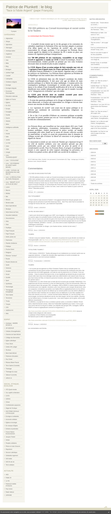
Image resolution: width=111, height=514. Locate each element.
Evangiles (9, 112)
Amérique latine (10, 51)
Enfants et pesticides (12, 429)
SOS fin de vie (10, 462)
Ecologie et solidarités (12, 416)
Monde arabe (10, 202)
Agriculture (9, 44)
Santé (7, 265)
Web (7, 313)
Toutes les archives (96, 183)
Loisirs (8, 187)
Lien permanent (51, 159)
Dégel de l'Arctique (11, 408)
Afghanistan (9, 38)
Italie (7, 136)
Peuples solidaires (11, 443)
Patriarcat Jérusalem (12, 356)
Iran (7, 130)
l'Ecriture (8, 350)
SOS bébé (9, 458)
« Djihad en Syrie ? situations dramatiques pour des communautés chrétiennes (52, 19)
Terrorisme (9, 298)
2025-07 (93, 180)
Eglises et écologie (11, 422)
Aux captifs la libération (13, 392)
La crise (8, 143)
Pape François (10, 231)
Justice (8, 140)
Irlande (8, 133)
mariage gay (74, 159)
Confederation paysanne (13, 405)
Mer (7, 196)
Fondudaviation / (96, 91)
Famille (8, 115)
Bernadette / (94, 131)
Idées (7, 124)
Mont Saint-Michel (11, 206)
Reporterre (9, 449)
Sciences (8, 268)
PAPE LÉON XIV (11, 237)
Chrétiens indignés (11, 82)
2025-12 (93, 165)
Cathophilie (9, 79)
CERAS (8, 399)
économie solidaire (11, 419)
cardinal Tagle (10, 72)
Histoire (8, 121)
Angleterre (9, 54)
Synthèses (9, 283)
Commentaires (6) (62, 159)
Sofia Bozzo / (95, 104)
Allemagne (9, 47)
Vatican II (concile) (11, 375)
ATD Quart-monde (11, 389)
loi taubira (81, 159)
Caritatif (8, 75)
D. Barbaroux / (95, 116)
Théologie (9, 368)
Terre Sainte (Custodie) (13, 365)
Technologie (9, 287)
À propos (13, 31)
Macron (8, 190)
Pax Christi (9, 359)
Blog (7, 66)
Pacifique (8, 227)
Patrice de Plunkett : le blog (29, 7)
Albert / (93, 111)
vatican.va (9, 378)
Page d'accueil (81, 19)
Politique (8, 246)
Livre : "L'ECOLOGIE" (12, 160)
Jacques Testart (10, 437)
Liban (7, 146)
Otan (7, 224)
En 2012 (8, 105)
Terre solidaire (10, 465)
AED (7, 474)
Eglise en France (11, 99)
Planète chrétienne (11, 243)
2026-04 (93, 152)
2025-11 (93, 168)
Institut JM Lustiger (11, 347)
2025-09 (93, 174)
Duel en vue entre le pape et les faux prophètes (99, 133)
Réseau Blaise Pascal (12, 362)
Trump (8, 301)
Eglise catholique (11, 340)
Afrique (8, 41)
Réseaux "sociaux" (11, 255)
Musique (8, 209)
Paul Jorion (9, 489)
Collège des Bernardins (13, 337)
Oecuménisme (10, 218)
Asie (7, 60)
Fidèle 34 (8, 478)
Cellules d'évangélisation (13, 331)
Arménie (8, 57)
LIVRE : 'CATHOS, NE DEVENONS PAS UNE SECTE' (12, 172)
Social (7, 274)
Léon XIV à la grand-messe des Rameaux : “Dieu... (100, 92)
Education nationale (12, 96)
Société (8, 277)
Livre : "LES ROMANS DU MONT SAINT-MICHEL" (12, 165)
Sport (7, 280)
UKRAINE (9, 495)
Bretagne (8, 69)
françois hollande (41, 161)
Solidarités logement (12, 455)
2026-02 (93, 159)
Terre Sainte (9, 295)
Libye (7, 149)
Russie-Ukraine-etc (11, 262)
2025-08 (93, 177)
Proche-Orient (10, 249)
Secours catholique (11, 452)
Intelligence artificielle (12, 127)
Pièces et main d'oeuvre (13, 446)
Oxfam (8, 440)
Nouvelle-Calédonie (12, 215)
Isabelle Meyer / (95, 86)
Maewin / (93, 121)
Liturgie (8, 152)
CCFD (7, 396)
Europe (8, 108)
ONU (7, 221)
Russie (8, 259)
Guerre (8, 118)
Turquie (8, 304)
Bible (7, 63)
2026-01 (93, 162)
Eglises (8, 102)
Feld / (92, 126)
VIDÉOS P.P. (9, 310)
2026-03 (93, 155)
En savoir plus (91, 512)
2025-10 (93, 171)
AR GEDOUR (10, 328)
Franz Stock (9, 344)
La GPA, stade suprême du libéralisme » (74, 20)
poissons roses (32, 161)
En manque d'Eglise (12, 425)
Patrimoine (9, 240)
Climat (8, 402)
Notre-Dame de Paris (12, 212)
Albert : (93, 81)
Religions (8, 252)
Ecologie (8, 85)
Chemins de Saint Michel (13, 334)
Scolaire (8, 271)
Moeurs (8, 199)
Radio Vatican (10, 492)
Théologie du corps (11, 372)
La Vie (8, 481)
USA (7, 307)
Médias (8, 193)
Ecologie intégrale (11, 88)
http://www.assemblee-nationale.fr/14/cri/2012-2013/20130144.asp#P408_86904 (52, 311)
